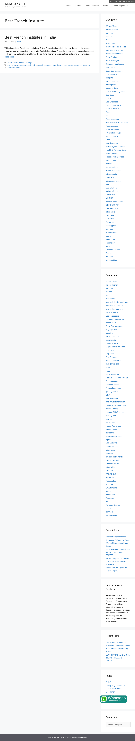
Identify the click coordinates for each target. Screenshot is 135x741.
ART (108, 40)
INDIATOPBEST (14, 4)
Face (108, 116)
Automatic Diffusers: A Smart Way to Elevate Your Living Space (118, 543)
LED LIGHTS (111, 188)
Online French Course (82, 65)
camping (109, 78)
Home (68, 6)
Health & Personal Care (116, 150)
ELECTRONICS (112, 109)
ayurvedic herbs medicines (117, 47)
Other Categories (121, 5)
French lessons (57, 65)
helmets (109, 164)
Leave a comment (13, 68)
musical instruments (114, 202)
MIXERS (109, 198)
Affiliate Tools (111, 26)
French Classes (12, 63)
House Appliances (113, 171)
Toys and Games (113, 250)
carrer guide (111, 85)
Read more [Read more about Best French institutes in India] (9, 57)
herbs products (112, 167)
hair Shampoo (112, 143)
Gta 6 (108, 140)
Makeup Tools (112, 191)
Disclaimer (110, 692)
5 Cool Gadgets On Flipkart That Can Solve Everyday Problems (117, 561)
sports (108, 236)
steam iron (110, 239)
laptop (108, 184)
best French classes (14, 65)
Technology (110, 243)
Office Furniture (112, 208)
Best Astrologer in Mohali (116, 537)
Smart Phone (111, 232)
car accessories (112, 81)
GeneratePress (81, 737)
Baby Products (112, 57)
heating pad (111, 160)
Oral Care (110, 215)
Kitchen (78, 6)
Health (105, 6)
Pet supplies (111, 226)
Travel (108, 253)
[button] (127, 5)
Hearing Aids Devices (115, 157)
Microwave (110, 195)
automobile (110, 43)
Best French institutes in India (30, 37)
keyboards (110, 177)
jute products (111, 174)
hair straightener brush (115, 147)
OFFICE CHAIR (112, 205)
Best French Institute (29, 65)
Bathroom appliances (115, 64)
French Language (25, 63)
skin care (109, 229)
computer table (112, 88)
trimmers (109, 257)
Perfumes (110, 222)
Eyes (108, 112)
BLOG (108, 682)
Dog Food (110, 98)
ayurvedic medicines (114, 50)
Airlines (109, 37)
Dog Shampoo (112, 102)
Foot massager (112, 126)
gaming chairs (112, 136)
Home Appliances (92, 6)
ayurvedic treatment (114, 54)
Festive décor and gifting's (117, 122)
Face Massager (112, 119)
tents (108, 246)
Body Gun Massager (114, 71)
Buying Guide (111, 74)
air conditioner (112, 30)
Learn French (68, 65)
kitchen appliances (114, 181)
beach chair (111, 67)
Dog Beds (110, 95)
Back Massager (112, 61)
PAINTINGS (111, 219)
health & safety (112, 153)
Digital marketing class (115, 92)
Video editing (111, 260)
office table (110, 212)
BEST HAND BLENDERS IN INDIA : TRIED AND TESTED (118, 552)
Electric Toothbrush (114, 105)
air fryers (109, 33)
